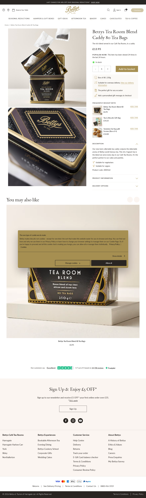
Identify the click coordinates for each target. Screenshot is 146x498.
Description (98, 144)
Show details (117, 256)
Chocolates (116, 18)
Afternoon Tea (78, 18)
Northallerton (8, 457)
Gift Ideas (63, 18)
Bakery (93, 18)
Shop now (95, 2)
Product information (102, 178)
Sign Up (73, 408)
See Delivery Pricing (52, 486)
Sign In (118, 10)
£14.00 (106, 134)
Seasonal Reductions (19, 18)
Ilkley (4, 453)
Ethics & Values (115, 444)
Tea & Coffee (131, 18)
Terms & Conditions (82, 461)
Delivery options (100, 186)
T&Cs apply (73, 400)
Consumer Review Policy (84, 469)
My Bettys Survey (116, 461)
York (4, 448)
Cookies (23, 247)
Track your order (80, 453)
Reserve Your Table (22, 10)
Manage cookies (72, 263)
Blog (110, 448)
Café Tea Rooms (126, 155)
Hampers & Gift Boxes (43, 18)
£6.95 (105, 112)
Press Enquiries (115, 457)
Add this (134, 107)
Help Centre (78, 440)
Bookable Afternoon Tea (49, 440)
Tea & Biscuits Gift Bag (112, 118)
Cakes (103, 18)
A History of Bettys (117, 440)
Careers (111, 453)
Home (7, 25)
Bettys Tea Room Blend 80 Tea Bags (113, 108)
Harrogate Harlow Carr (12, 444)
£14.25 (106, 120)
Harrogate (7, 440)
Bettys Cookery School (48, 448)
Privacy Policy (114, 244)
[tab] (115, 144)
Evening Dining (44, 444)
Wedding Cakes (45, 457)
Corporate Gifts (45, 453)
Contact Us (91, 486)
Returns (76, 448)
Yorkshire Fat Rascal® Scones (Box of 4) (111, 130)
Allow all (109, 263)
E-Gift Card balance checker (85, 457)
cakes (111, 158)
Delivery (77, 444)
